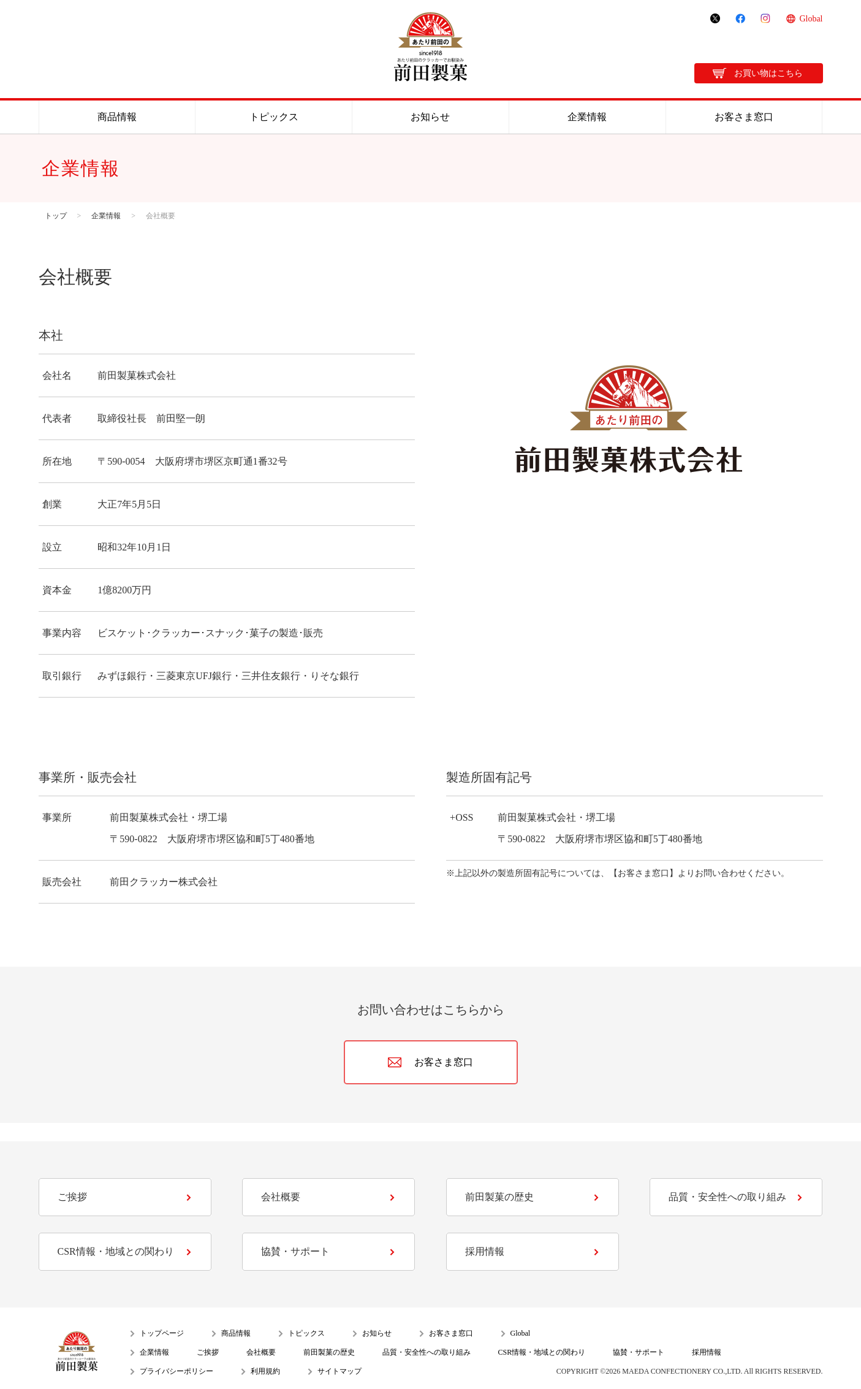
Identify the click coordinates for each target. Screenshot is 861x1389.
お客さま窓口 (744, 117)
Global (810, 18)
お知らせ (430, 117)
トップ (56, 215)
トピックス (273, 117)
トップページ (162, 1333)
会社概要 (280, 1197)
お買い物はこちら (768, 73)
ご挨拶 (72, 1197)
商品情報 (117, 117)
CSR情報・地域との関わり (116, 1251)
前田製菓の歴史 (499, 1197)
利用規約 (265, 1371)
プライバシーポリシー (176, 1371)
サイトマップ (339, 1371)
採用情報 (484, 1251)
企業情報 (587, 117)
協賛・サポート (295, 1251)
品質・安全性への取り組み (727, 1197)
